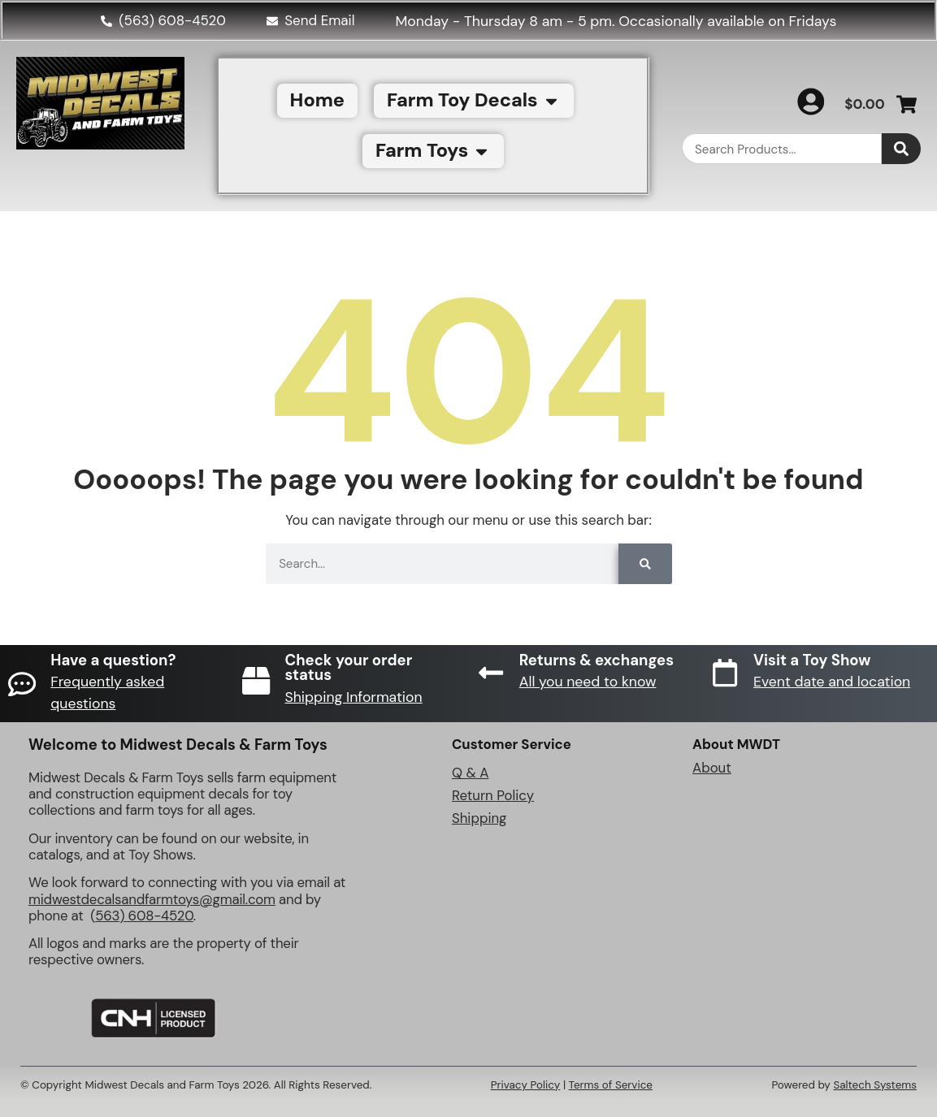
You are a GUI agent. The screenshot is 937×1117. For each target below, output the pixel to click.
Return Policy (493, 795)
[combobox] (782, 148)
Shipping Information (354, 697)
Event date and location (832, 682)
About (711, 768)
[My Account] (809, 101)
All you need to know (588, 682)
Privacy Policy (526, 1085)
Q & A (470, 772)
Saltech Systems (875, 1085)
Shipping (479, 818)
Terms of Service (611, 1085)
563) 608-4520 (144, 915)
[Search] (901, 148)
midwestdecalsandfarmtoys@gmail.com (151, 899)
